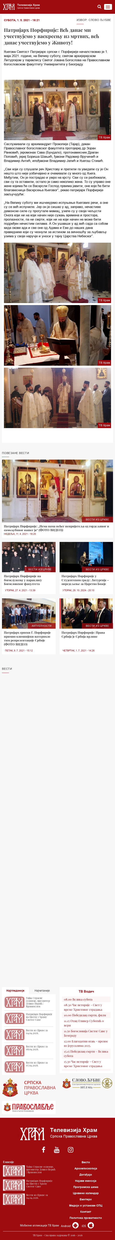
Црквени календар (86, 1193)
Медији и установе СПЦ (85, 1205)
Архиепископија (85, 1168)
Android (70, 1226)
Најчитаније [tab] (42, 990)
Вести (86, 1162)
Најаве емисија (85, 1180)
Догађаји (85, 1174)
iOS (88, 1226)
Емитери (86, 1199)
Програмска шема (85, 1187)
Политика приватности (86, 1217)
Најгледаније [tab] (15, 990)
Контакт (85, 1211)
